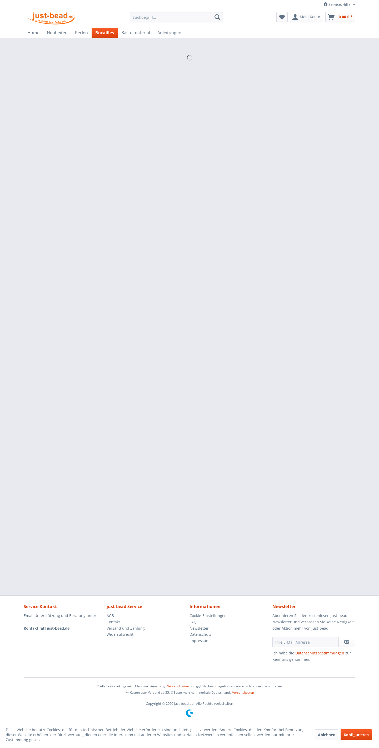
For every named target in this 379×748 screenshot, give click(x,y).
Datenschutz (201, 634)
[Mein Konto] (306, 17)
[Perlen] (81, 33)
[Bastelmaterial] (136, 33)
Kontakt (113, 621)
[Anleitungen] (169, 33)
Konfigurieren (356, 734)
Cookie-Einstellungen (208, 615)
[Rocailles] (105, 33)
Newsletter (199, 628)
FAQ (193, 621)
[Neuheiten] (57, 33)
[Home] (33, 33)
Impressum (200, 640)
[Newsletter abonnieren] (346, 642)
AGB (110, 615)
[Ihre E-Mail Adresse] (305, 642)
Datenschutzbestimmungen (319, 652)
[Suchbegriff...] (176, 17)
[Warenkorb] (340, 17)
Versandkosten (178, 686)
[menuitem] (176, 17)
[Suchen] (217, 17)
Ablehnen (326, 734)
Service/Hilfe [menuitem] (338, 4)
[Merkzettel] (282, 17)
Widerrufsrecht (120, 634)
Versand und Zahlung (126, 628)
